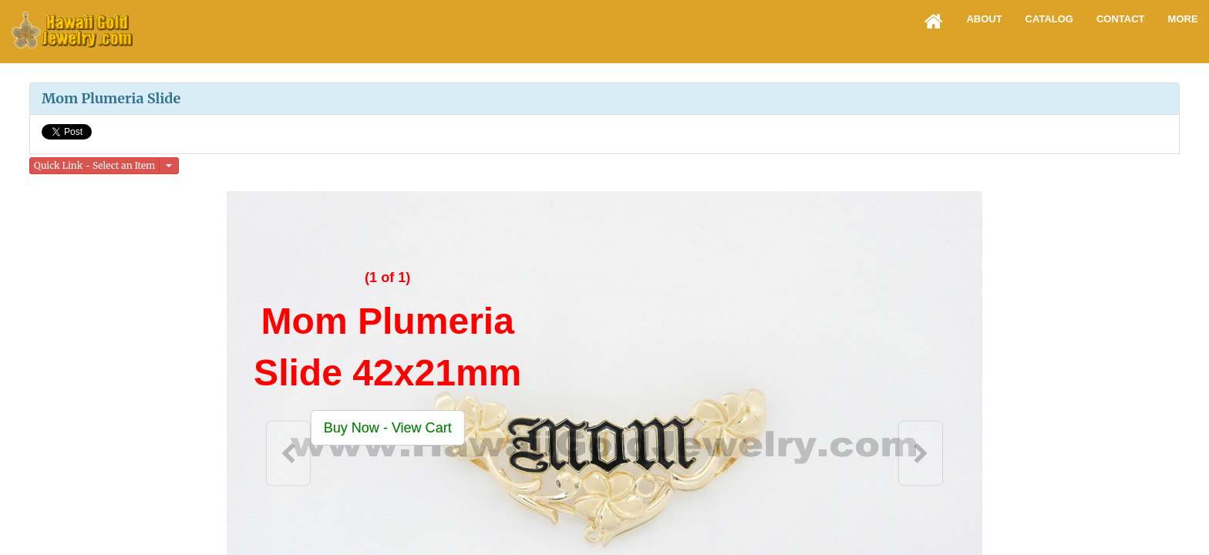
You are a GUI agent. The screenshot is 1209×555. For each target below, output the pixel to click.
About (984, 19)
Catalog (1049, 19)
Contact (1120, 19)
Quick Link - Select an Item (94, 165)
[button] (388, 428)
